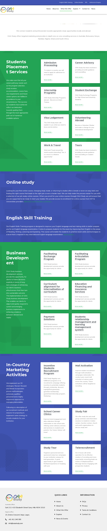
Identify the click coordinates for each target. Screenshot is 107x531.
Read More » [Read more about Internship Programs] (48, 107)
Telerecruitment (85, 447)
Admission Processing (50, 64)
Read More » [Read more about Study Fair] (79, 432)
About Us (55, 9)
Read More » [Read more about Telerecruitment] (79, 471)
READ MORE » (69, 234)
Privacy (85, 506)
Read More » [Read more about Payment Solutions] (48, 334)
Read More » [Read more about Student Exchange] (79, 105)
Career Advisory (84, 62)
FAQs (84, 501)
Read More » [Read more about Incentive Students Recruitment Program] (48, 401)
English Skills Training (65, 2)
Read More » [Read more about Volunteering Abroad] (79, 135)
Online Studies (79, 2)
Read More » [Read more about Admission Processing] (48, 80)
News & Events (62, 519)
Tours (78, 145)
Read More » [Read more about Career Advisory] (79, 77)
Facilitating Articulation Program (82, 256)
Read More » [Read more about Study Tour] (48, 471)
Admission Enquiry (95, 2)
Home (48, 9)
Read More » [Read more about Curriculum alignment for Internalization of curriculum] (48, 306)
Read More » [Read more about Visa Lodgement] (48, 132)
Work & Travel (52, 145)
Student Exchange (86, 90)
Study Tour (50, 447)
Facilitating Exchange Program (50, 256)
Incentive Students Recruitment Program (51, 369)
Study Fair (81, 411)
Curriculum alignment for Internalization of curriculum (54, 288)
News (93, 9)
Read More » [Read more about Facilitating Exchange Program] (48, 273)
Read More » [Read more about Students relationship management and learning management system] (79, 344)
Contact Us (86, 9)
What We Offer (66, 9)
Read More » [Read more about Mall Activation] (79, 391)
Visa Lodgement (53, 117)
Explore (76, 9)
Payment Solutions (49, 318)
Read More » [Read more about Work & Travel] (48, 162)
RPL (86, 2)
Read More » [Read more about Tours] (79, 162)
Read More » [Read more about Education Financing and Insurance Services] (79, 306)
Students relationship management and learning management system (85, 323)
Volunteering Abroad (83, 119)
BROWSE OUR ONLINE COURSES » (38, 201)
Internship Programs (50, 91)
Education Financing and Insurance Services (83, 288)
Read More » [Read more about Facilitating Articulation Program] (79, 273)
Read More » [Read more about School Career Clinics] (48, 437)
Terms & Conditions (89, 510)
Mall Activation (84, 365)
